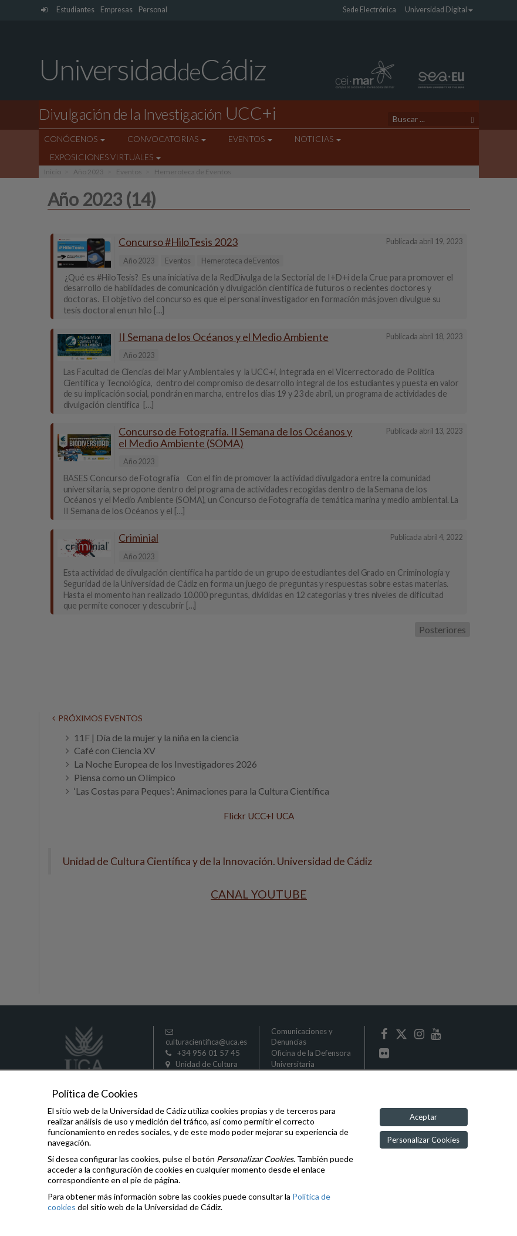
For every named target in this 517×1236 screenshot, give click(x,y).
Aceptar (423, 1117)
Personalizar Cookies (423, 1139)
